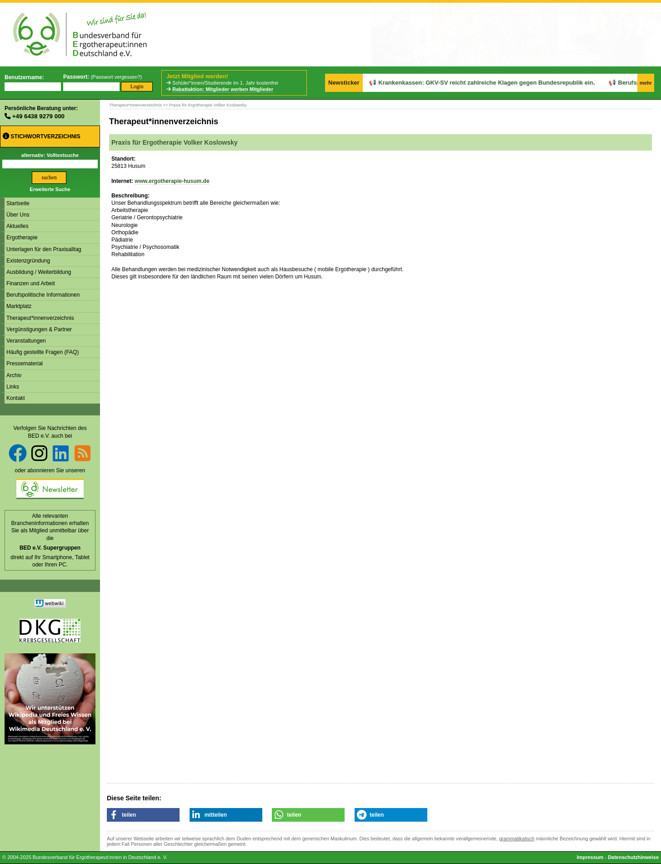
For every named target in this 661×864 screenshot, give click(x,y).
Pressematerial (24, 363)
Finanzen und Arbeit (30, 283)
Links (12, 387)
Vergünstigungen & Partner (39, 329)
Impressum (590, 857)
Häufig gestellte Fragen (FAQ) (42, 352)
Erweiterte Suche (50, 189)
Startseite (18, 203)
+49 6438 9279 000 (38, 116)
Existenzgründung (28, 261)
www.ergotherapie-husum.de (172, 181)
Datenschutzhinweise (633, 857)
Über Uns (18, 215)
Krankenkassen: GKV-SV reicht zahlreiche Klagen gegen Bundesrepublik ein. (465, 82)
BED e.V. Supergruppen (50, 548)
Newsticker (344, 82)
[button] (143, 815)
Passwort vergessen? (116, 77)
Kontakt (15, 398)
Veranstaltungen (26, 341)
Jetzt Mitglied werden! (197, 76)
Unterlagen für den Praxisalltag (43, 249)
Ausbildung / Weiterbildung (38, 272)
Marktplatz (18, 306)
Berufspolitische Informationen (43, 295)
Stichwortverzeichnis (41, 136)
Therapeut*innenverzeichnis (40, 318)
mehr (646, 83)
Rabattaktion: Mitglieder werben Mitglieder (222, 89)
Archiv (13, 375)
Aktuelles (17, 226)
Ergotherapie (22, 237)
